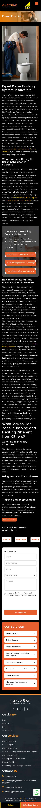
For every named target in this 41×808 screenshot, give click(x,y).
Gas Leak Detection (14, 662)
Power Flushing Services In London (20, 254)
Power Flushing (12, 675)
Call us (10, 805)
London (6, 540)
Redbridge (21, 540)
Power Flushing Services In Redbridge (20, 263)
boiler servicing (19, 198)
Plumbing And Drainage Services (16, 683)
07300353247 (11, 776)
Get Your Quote (9, 520)
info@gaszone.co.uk (13, 787)
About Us (6, 724)
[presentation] (21, 603)
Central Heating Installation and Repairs (17, 654)
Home (5, 720)
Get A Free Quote (30, 805)
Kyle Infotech (29, 801)
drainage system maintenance (18, 200)
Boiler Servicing (12, 633)
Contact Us (7, 731)
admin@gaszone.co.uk (14, 791)
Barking (35, 540)
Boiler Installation (12, 162)
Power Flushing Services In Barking (20, 271)
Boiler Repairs (12, 640)
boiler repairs (31, 198)
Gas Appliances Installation (17, 669)
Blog (4, 727)
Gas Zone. (24, 798)
